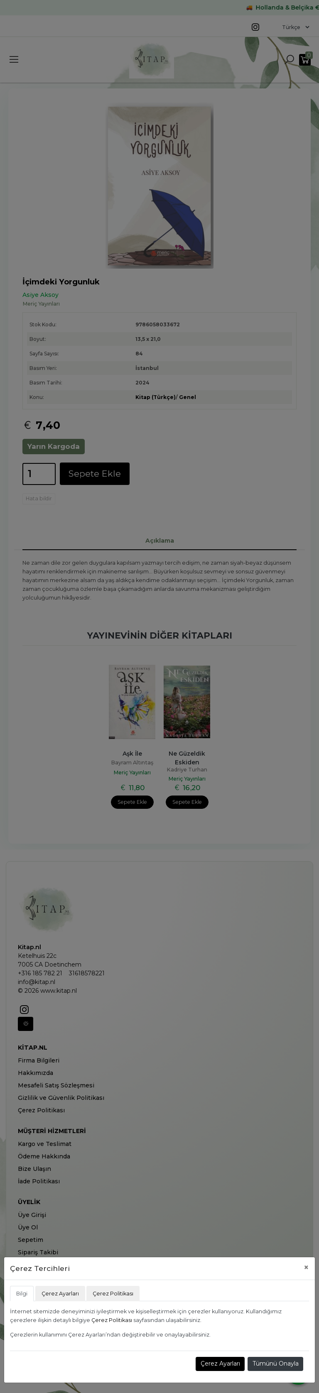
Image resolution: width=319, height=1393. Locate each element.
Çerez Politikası (111, 1320)
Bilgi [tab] (21, 1293)
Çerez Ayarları (220, 1363)
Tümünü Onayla (276, 1363)
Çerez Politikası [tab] (113, 1293)
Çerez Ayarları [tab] (60, 1293)
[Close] (306, 1267)
